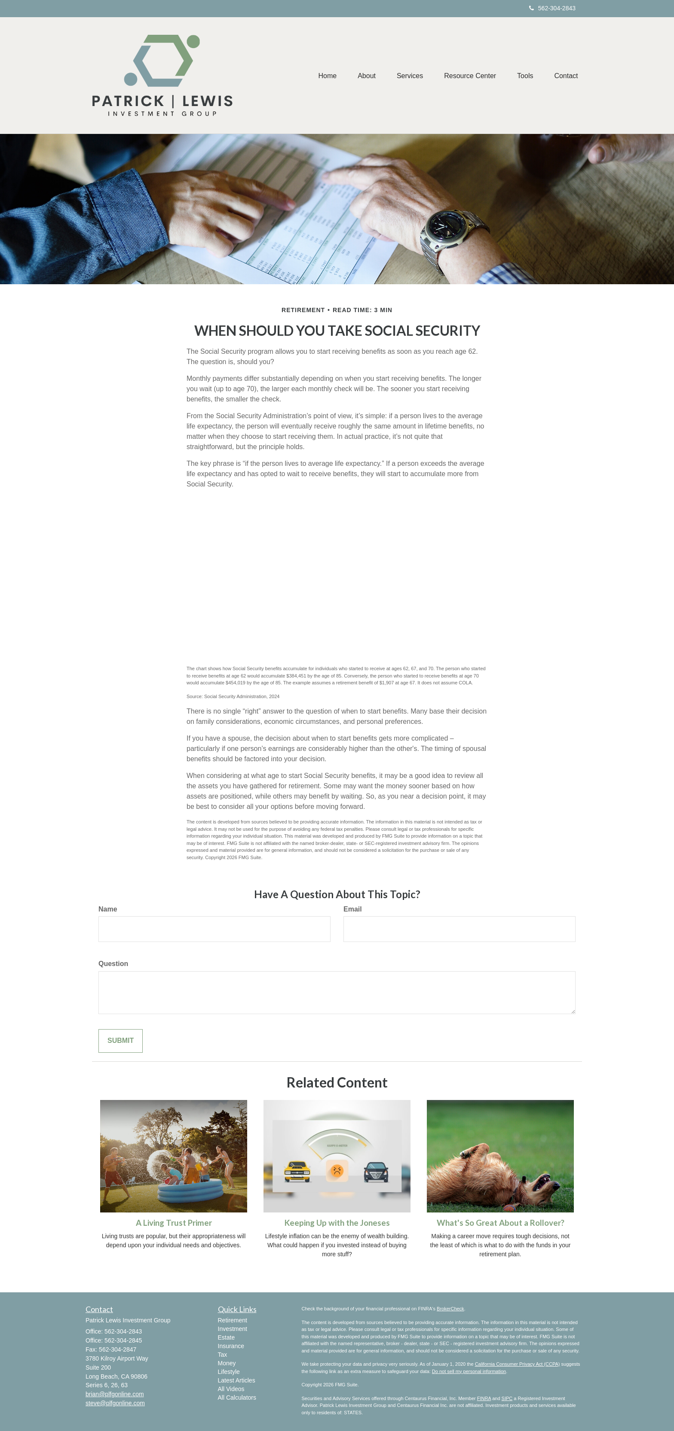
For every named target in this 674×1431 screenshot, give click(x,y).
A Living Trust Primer (174, 1222)
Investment (232, 1328)
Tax (222, 1354)
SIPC (507, 1398)
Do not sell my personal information (469, 1371)
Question (113, 963)
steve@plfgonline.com (115, 1403)
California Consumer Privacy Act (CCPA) (517, 1364)
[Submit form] (120, 1041)
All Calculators (237, 1397)
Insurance (231, 1346)
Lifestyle (229, 1371)
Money (227, 1363)
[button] (364, 76)
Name (107, 909)
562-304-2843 (552, 8)
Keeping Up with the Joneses (337, 1222)
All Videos (231, 1388)
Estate (226, 1337)
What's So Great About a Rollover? (500, 1222)
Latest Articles (236, 1380)
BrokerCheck (450, 1308)
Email (352, 909)
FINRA (484, 1398)
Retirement (232, 1320)
